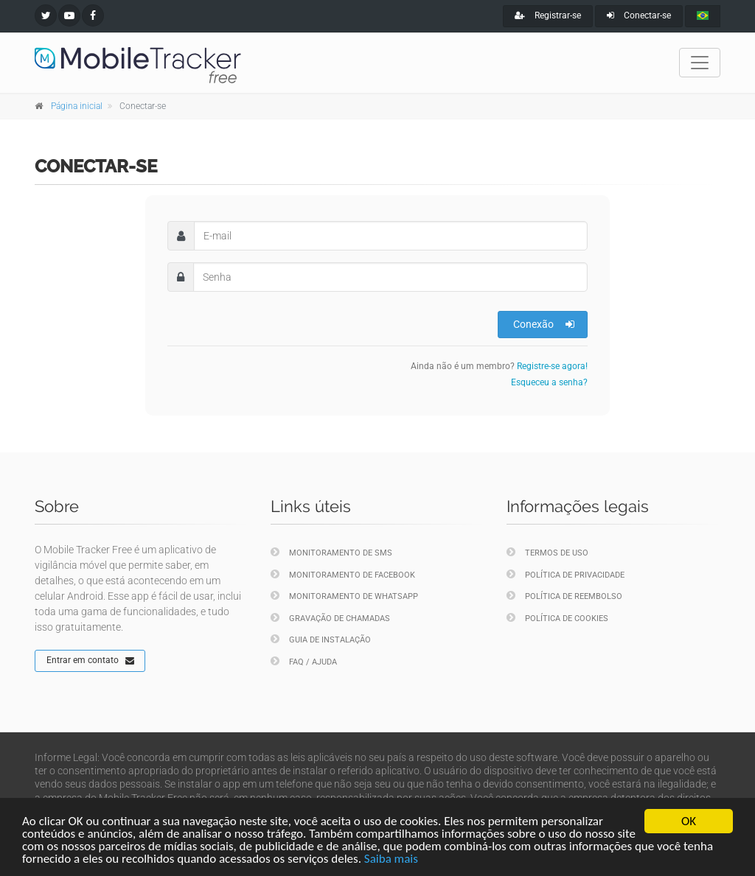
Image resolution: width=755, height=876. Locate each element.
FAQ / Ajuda (304, 661)
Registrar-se (548, 15)
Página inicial (76, 106)
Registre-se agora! (552, 366)
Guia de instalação (321, 639)
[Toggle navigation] (699, 62)
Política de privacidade (565, 574)
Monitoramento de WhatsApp (344, 595)
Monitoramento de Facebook (343, 574)
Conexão (543, 324)
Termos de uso (547, 552)
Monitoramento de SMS (331, 552)
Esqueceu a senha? (549, 382)
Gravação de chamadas (330, 617)
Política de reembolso (564, 595)
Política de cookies (557, 617)
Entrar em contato (90, 661)
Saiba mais (391, 858)
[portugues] (702, 16)
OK (688, 821)
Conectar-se (639, 15)
